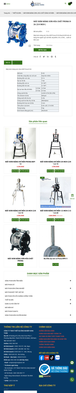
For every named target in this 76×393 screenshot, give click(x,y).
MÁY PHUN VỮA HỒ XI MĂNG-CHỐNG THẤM (18, 296)
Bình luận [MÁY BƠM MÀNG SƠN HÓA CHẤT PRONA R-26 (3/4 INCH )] (17, 62)
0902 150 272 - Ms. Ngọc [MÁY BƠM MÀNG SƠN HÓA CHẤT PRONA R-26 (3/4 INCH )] (22, 346)
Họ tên (6, 389)
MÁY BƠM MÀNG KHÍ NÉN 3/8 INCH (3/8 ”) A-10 (20, 212)
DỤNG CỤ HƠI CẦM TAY (12, 303)
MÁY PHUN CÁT (10, 284)
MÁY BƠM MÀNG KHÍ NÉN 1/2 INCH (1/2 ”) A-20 (55, 212)
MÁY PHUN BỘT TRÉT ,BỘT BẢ (14, 292)
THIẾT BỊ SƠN (9, 299)
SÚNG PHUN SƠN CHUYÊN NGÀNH (16, 315)
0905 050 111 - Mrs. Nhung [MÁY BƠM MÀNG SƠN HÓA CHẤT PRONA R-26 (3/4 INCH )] (23, 351)
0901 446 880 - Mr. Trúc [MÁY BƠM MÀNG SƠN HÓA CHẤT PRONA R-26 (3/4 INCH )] (22, 349)
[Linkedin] (48, 57)
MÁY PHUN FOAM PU (11, 311)
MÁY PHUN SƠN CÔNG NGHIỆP (14, 288)
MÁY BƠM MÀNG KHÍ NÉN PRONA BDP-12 (20, 163)
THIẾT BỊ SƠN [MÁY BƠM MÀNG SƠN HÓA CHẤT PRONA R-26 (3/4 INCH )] (16, 13)
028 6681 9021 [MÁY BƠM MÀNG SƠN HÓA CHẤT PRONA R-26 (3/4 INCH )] (11, 341)
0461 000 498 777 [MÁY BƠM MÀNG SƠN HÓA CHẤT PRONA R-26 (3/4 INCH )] (19, 373)
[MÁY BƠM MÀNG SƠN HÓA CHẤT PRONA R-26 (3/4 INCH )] (38, 4)
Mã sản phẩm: (38, 31)
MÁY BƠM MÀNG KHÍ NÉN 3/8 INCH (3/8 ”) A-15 (55, 163)
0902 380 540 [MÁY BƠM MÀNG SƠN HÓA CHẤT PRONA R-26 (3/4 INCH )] (13, 343)
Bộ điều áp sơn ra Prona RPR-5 (55, 259)
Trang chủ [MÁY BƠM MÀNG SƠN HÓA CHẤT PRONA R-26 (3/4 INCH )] (7, 13)
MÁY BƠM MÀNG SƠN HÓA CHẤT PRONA (20, 260)
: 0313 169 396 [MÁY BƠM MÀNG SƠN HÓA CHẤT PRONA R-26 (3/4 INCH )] (13, 380)
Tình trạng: (37, 45)
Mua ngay (42, 50)
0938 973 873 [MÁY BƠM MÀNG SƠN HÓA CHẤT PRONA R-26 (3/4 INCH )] (21, 357)
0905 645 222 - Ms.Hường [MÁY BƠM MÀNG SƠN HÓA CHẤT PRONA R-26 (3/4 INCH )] (16, 354)
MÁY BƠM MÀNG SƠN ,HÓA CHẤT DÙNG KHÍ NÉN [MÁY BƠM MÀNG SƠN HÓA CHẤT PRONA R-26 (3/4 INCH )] (38, 13)
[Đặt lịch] (72, 196)
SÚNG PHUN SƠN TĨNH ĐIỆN (14, 280)
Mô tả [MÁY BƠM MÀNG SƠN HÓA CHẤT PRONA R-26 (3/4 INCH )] (8, 62)
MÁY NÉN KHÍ (9, 307)
